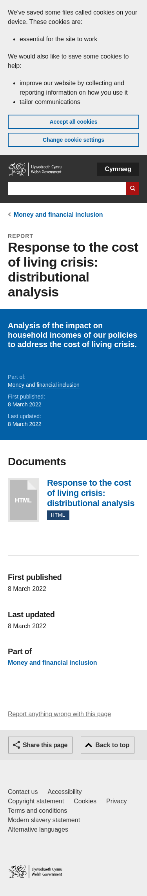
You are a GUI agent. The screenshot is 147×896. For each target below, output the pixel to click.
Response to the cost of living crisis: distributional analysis (23, 500)
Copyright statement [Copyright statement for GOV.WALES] (36, 801)
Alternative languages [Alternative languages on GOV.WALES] (38, 829)
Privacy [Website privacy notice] (116, 801)
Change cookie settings (73, 140)
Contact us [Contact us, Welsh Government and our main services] (23, 791)
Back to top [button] (112, 745)
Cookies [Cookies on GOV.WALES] (85, 801)
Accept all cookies (73, 122)
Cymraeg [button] (118, 169)
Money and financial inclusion (58, 214)
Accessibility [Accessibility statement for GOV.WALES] (64, 791)
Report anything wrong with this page (59, 714)
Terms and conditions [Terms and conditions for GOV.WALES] (37, 810)
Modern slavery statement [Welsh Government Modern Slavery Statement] (44, 820)
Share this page (45, 745)
